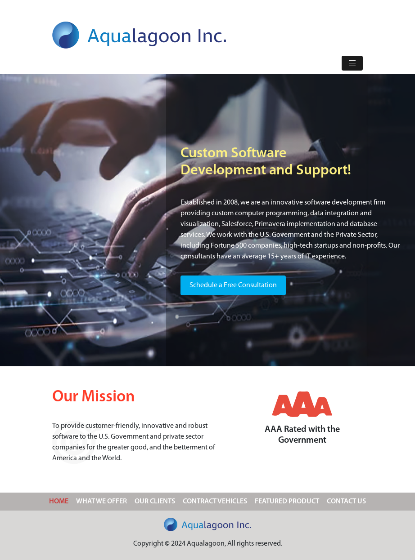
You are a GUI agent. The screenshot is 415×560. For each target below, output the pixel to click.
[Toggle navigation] (352, 63)
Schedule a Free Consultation (233, 285)
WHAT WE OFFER (101, 501)
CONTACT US (346, 501)
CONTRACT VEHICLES (215, 501)
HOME (60, 500)
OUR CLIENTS (155, 501)
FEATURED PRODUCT (287, 501)
